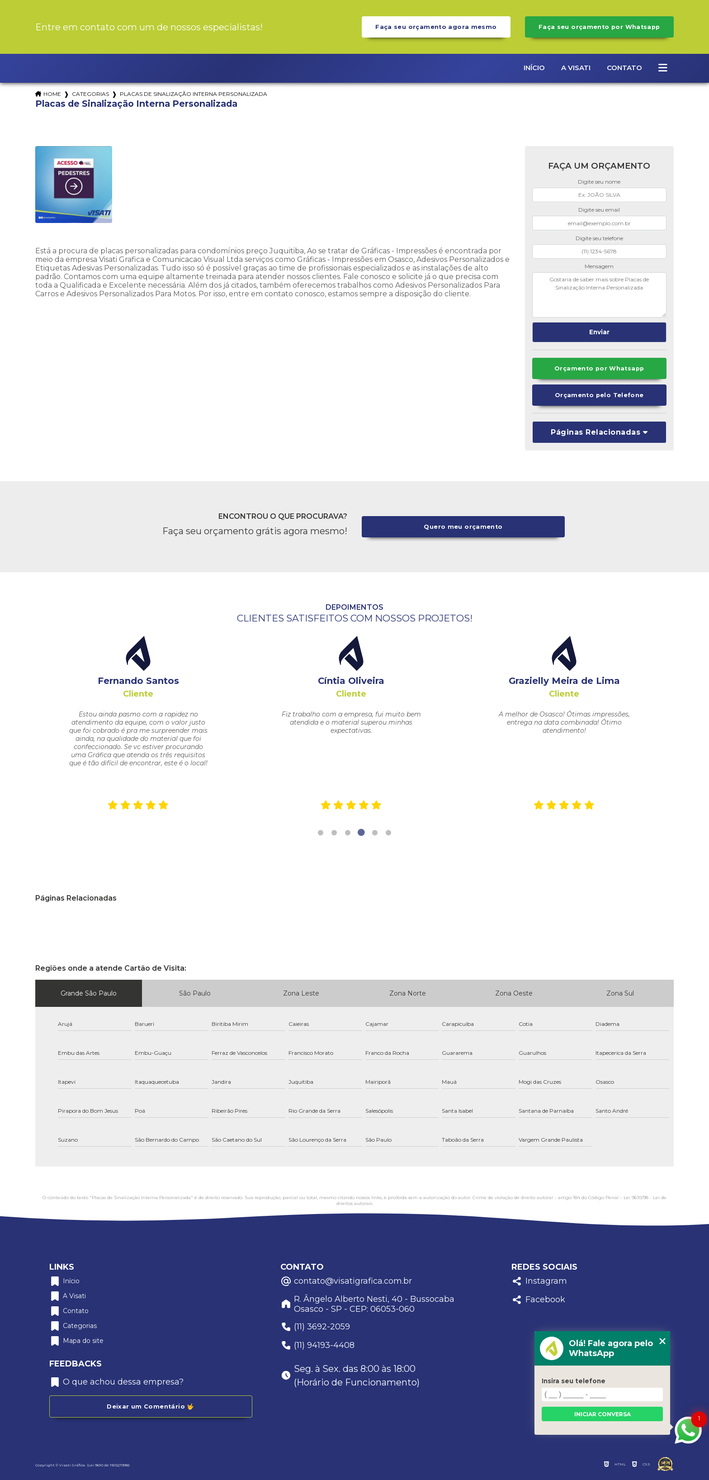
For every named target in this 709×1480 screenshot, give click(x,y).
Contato (624, 67)
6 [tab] (388, 832)
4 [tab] (361, 832)
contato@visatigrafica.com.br (346, 1281)
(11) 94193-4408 (317, 1345)
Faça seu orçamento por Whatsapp (599, 27)
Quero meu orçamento (463, 526)
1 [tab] (320, 832)
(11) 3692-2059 (315, 1327)
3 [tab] (347, 832)
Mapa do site (76, 1341)
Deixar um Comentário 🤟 (150, 1406)
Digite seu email (599, 209)
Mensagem (599, 266)
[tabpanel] (138, 726)
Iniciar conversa (602, 1414)
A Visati (576, 67)
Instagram (539, 1281)
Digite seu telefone (599, 238)
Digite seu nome (599, 181)
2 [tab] (334, 832)
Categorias (90, 93)
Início (534, 67)
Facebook (538, 1299)
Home (52, 93)
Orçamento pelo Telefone (599, 395)
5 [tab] (374, 832)
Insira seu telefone (573, 1381)
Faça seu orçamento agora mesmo (435, 27)
